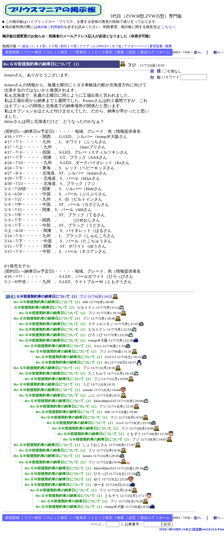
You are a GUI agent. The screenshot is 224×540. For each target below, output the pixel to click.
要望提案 (156, 46)
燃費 (168, 46)
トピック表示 (101, 52)
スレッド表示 (57, 52)
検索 (120, 52)
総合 (25, 46)
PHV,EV (103, 46)
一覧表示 (79, 52)
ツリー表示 (33, 52)
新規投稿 (12, 52)
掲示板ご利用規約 (50, 27)
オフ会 (116, 46)
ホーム (164, 52)
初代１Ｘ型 (68, 46)
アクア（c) (87, 46)
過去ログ (147, 52)
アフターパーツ (135, 46)
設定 (132, 52)
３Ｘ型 (41, 46)
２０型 (53, 46)
